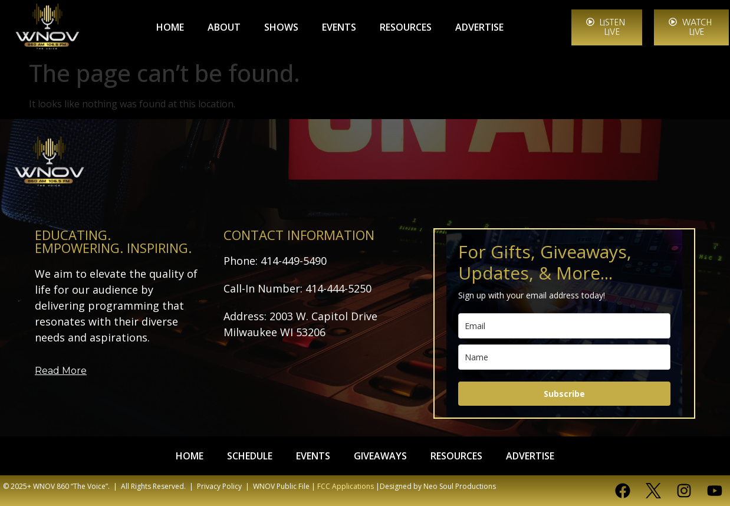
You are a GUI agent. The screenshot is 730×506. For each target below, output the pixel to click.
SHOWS (281, 27)
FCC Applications (345, 486)
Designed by (401, 486)
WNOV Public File (281, 486)
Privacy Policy (219, 486)
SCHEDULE (249, 455)
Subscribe (564, 393)
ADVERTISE (479, 27)
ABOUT (224, 27)
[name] (564, 357)
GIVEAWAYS (380, 455)
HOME (170, 27)
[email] (564, 326)
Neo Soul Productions (459, 486)
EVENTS (339, 27)
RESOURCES (406, 27)
